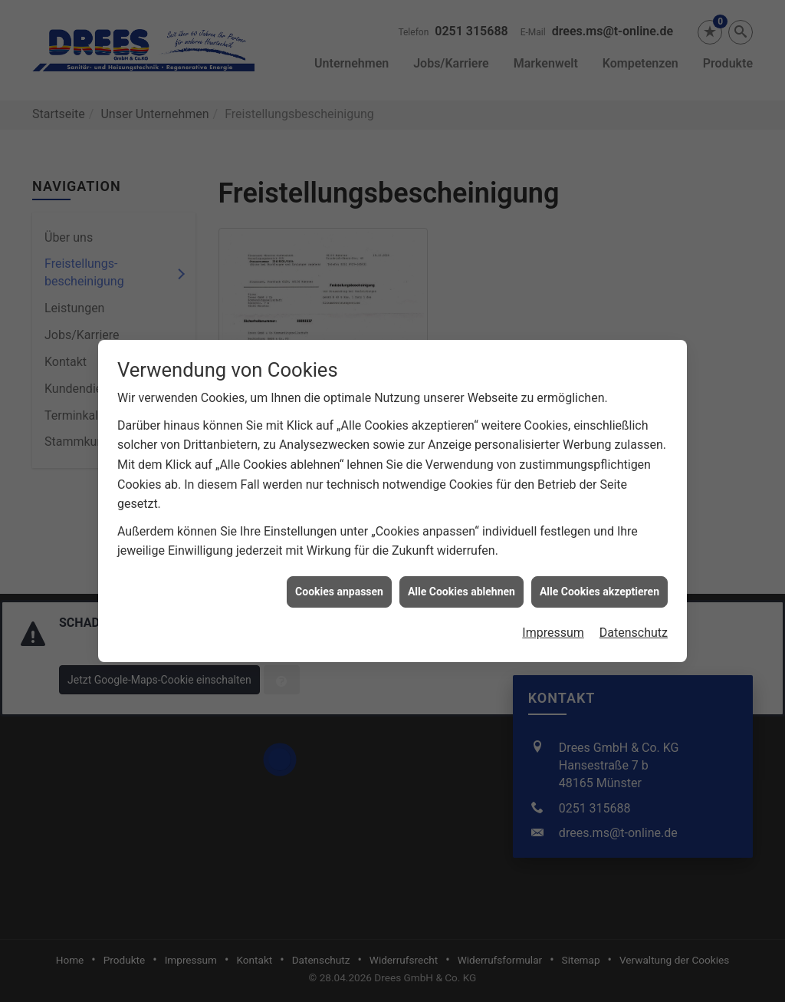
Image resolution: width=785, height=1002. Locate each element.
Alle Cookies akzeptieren (599, 583)
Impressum (553, 624)
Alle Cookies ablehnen (461, 583)
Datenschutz (633, 624)
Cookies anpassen (339, 583)
